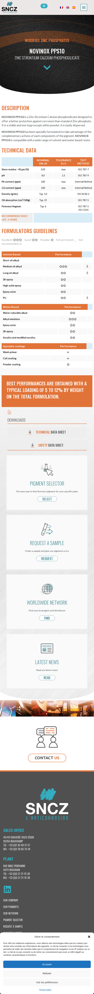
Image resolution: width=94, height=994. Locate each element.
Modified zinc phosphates (47, 40)
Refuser (47, 973)
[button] (89, 936)
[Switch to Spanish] (74, 7)
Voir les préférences (47, 982)
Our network (10, 913)
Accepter (47, 964)
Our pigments (11, 907)
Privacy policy (45, 990)
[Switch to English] (68, 7)
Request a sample (13, 926)
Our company (10, 900)
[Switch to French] (61, 7)
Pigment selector (13, 920)
